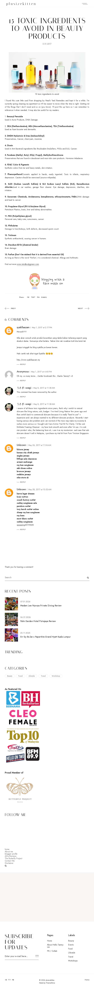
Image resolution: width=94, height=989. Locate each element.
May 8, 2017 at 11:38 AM (44, 388)
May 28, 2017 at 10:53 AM (39, 489)
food (20, 676)
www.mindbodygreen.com (28, 264)
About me (9, 851)
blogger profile (11, 853)
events (71, 944)
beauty (9, 676)
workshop (56, 676)
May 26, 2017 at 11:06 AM (39, 445)
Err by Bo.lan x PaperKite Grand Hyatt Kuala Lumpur (45, 636)
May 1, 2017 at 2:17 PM (42, 327)
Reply (23, 364)
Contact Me (10, 860)
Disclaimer (9, 863)
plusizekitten (21, 4)
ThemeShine (50, 983)
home (7, 849)
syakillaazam (23, 327)
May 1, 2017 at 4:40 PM (41, 371)
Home (49, 940)
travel (43, 676)
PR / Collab (52, 951)
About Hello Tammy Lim (55, 945)
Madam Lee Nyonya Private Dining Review (41, 605)
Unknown (21, 445)
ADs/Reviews (11, 856)
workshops (73, 960)
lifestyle (32, 676)
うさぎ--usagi (24, 388)
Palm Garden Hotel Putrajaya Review (38, 621)
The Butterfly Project (13, 858)
